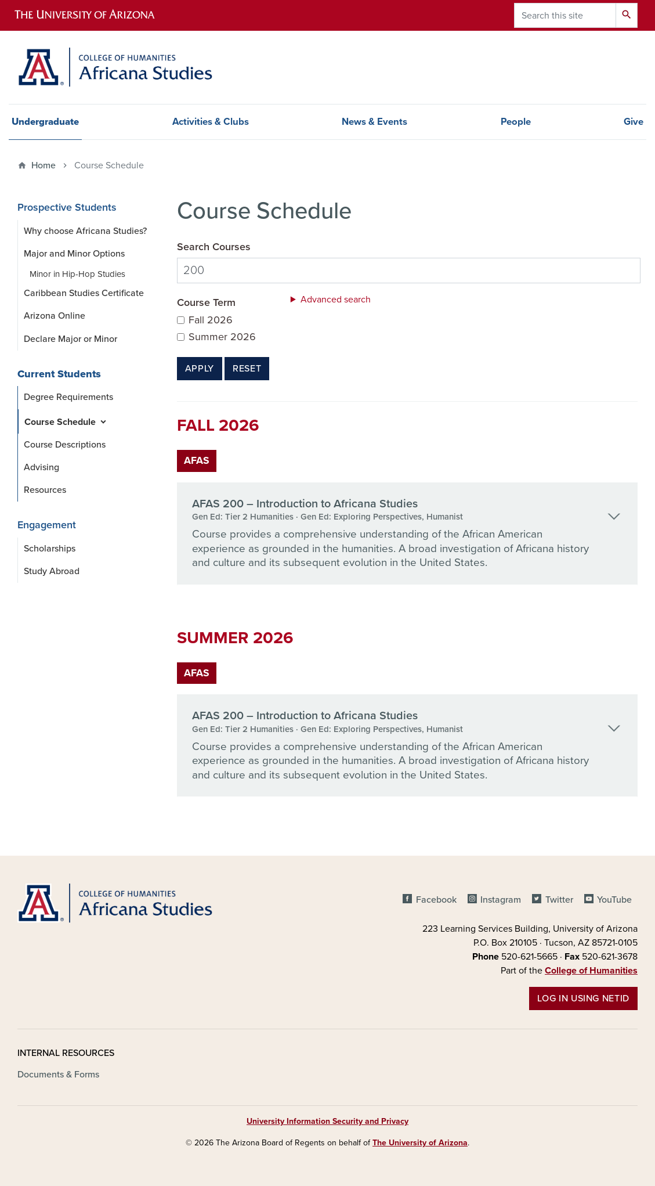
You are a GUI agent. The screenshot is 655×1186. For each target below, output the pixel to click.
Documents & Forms (58, 1074)
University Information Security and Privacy (327, 1121)
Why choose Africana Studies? (85, 231)
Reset (247, 368)
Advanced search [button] (336, 299)
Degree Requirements (68, 397)
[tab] (407, 533)
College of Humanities (591, 970)
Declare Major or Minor (70, 339)
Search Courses (214, 247)
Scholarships (49, 548)
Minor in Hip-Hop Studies (77, 274)
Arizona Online (54, 316)
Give (633, 122)
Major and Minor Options (74, 253)
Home (43, 165)
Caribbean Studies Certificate (84, 293)
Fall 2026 (211, 320)
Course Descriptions (65, 444)
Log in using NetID (583, 998)
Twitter (559, 900)
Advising (41, 467)
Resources (45, 490)
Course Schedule (60, 422)
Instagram (500, 900)
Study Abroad (51, 571)
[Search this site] (565, 15)
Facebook (436, 900)
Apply (199, 368)
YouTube (614, 900)
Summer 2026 (222, 337)
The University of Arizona (420, 1143)
